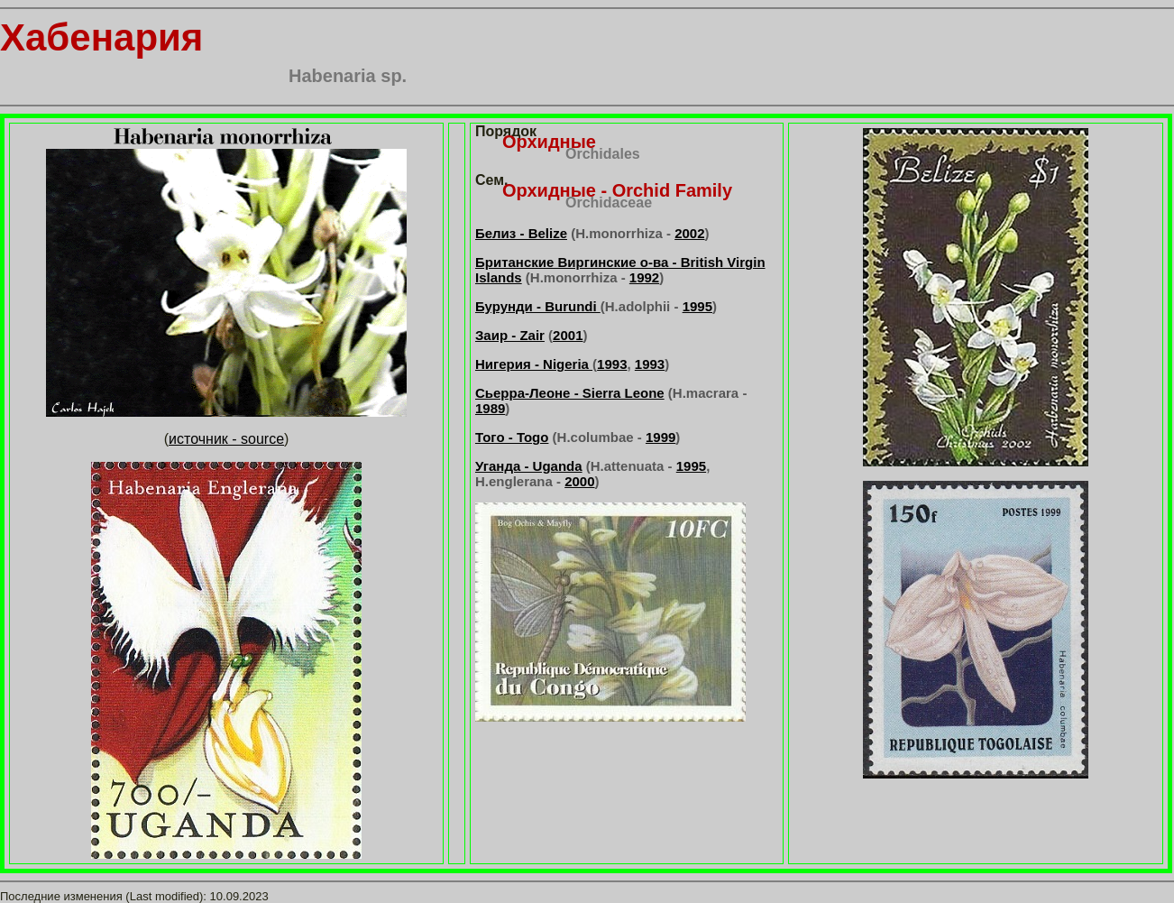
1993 (612, 364)
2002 (689, 233)
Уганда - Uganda (528, 466)
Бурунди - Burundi (538, 306)
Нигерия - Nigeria (533, 364)
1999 (660, 437)
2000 (579, 481)
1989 (490, 408)
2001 (567, 335)
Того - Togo (511, 437)
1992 (644, 277)
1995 (697, 306)
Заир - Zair (510, 335)
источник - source (226, 439)
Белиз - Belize (521, 233)
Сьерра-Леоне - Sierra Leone (570, 393)
